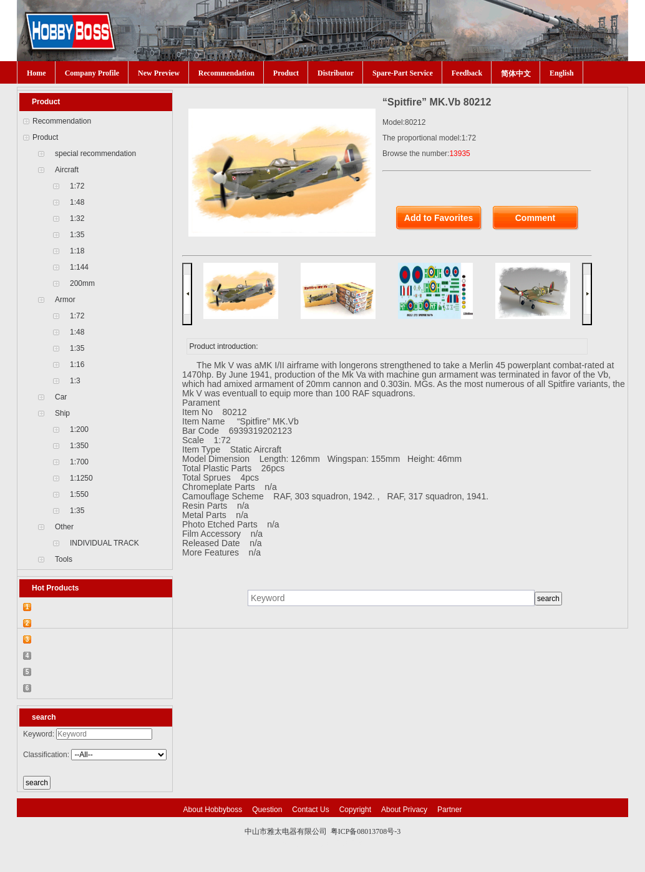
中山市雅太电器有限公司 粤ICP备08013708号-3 (323, 831)
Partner (449, 809)
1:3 (75, 380)
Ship (62, 413)
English (562, 73)
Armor (65, 299)
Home (36, 73)
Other (64, 526)
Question (267, 809)
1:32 (77, 218)
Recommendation (226, 73)
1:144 (79, 267)
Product (286, 73)
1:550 (79, 494)
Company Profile (92, 73)
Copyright (355, 809)
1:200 (79, 429)
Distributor (336, 73)
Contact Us (310, 809)
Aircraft (67, 169)
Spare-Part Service (402, 73)
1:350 (79, 445)
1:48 (77, 202)
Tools (63, 559)
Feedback (467, 73)
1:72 (77, 186)
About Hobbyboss (213, 809)
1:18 (77, 251)
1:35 (77, 234)
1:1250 (81, 478)
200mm (82, 283)
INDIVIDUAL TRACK (104, 543)
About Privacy (404, 809)
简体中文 (516, 73)
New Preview (159, 73)
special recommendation (95, 153)
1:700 (79, 462)
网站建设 (349, 844)
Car (61, 397)
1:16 (77, 364)
